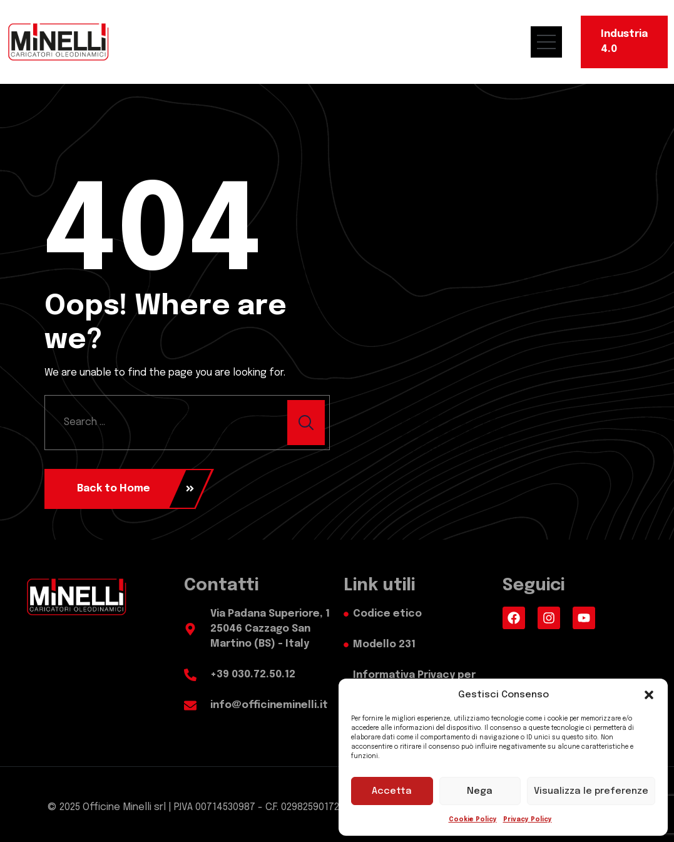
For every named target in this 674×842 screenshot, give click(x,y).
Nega (480, 791)
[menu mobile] (552, 42)
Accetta (392, 791)
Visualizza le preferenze (591, 791)
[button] (649, 695)
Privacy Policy (527, 819)
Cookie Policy (473, 819)
